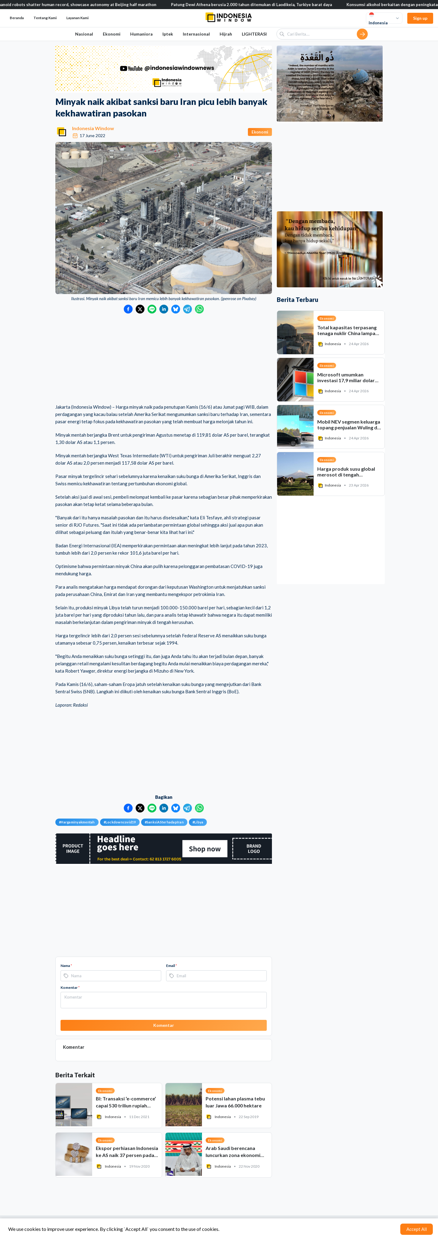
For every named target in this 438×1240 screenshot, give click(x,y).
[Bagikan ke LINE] (152, 309)
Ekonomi (111, 33)
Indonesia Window (93, 128)
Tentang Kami (45, 18)
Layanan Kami (77, 18)
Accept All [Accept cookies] (416, 1229)
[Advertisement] (163, 359)
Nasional (84, 33)
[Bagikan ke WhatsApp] (199, 309)
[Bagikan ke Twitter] (140, 309)
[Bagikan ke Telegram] (187, 309)
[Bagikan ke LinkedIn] (163, 309)
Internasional (196, 33)
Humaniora (141, 33)
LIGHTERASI (254, 33)
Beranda (17, 18)
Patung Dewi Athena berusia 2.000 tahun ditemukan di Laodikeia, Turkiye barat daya (260, 4)
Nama (66, 965)
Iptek (167, 33)
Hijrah (226, 33)
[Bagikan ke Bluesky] (175, 309)
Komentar (70, 987)
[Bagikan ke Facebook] (128, 309)
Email (171, 965)
